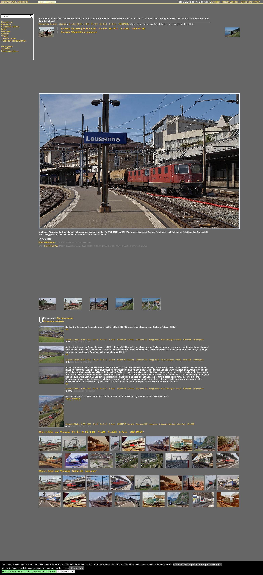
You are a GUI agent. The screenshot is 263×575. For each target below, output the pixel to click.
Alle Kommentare (65, 318)
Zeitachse (5, 49)
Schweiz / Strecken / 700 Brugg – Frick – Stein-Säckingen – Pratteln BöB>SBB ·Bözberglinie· (165, 340)
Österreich (5, 31)
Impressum (50, 2)
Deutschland (6, 22)
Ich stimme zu (66, 571)
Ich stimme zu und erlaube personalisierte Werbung (29, 571)
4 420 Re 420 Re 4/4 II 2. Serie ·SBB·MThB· (106, 24)
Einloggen (215, 2)
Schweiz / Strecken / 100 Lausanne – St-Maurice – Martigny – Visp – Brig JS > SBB (160, 424)
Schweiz (63, 24)
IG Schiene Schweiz (10, 27)
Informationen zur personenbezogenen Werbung (197, 564)
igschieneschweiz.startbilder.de (14, 2)
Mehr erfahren (77, 568)
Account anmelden (230, 2)
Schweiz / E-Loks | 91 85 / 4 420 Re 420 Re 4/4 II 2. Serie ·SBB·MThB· (103, 28)
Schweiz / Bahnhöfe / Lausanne (79, 32)
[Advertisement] (139, 63)
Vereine (4, 36)
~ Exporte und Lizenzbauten (13, 41)
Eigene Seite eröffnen (250, 2)
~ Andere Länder (8, 38)
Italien (4, 29)
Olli (66, 329)
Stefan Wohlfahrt (47, 242)
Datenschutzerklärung (10, 51)
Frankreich (6, 24)
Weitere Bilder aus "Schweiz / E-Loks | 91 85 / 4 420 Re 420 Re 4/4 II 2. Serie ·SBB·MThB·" (91, 432)
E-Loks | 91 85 (75, 24)
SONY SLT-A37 (51, 246)
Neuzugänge (7, 46)
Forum (41, 2)
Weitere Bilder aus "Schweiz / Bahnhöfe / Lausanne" (68, 471)
